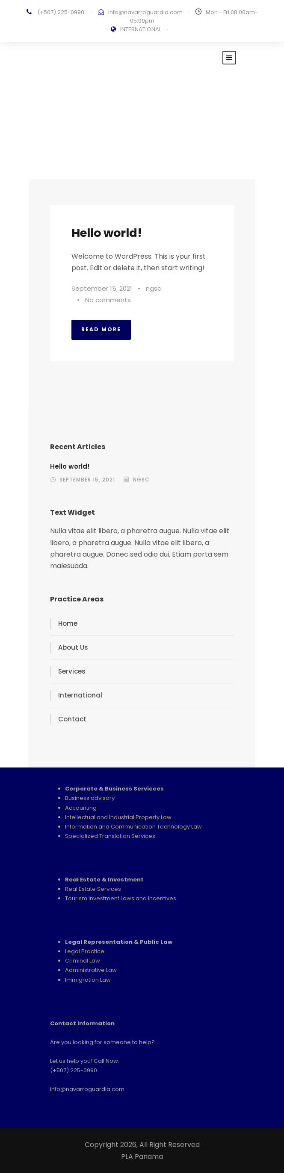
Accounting (81, 808)
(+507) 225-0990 (60, 12)
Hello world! (106, 233)
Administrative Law (91, 970)
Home (67, 623)
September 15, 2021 (101, 288)
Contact (72, 719)
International (80, 695)
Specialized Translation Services (110, 836)
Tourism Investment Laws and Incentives (120, 898)
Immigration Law (88, 980)
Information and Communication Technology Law (133, 827)
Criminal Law (82, 961)
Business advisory (90, 798)
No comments (108, 299)
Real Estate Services (93, 889)
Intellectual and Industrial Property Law (118, 817)
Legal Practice (84, 951)
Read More (101, 329)
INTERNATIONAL (140, 29)
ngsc (153, 288)
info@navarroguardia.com (145, 12)
